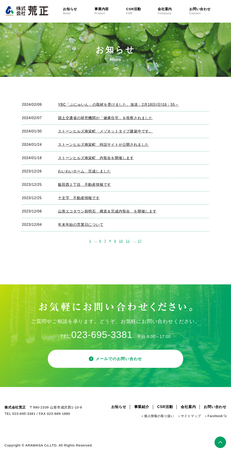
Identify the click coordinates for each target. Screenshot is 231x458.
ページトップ (220, 443)
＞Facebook (213, 417)
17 (140, 241)
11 (128, 241)
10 (121, 241)
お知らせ (79, 11)
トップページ (14, 31)
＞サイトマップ (189, 417)
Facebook (223, 11)
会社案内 (173, 11)
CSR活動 (142, 11)
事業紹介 (141, 408)
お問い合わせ (205, 11)
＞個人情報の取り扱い (157, 417)
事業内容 (110, 11)
